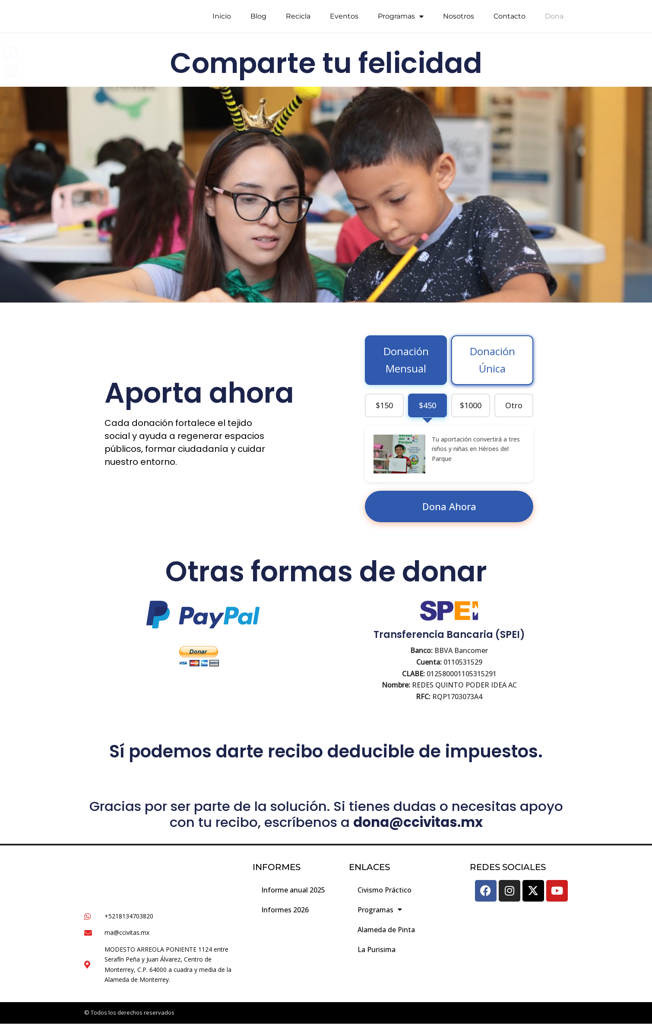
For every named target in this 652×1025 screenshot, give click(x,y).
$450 (427, 405)
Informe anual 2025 (293, 890)
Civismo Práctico (384, 890)
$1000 (470, 405)
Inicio (221, 18)
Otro (513, 405)
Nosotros (458, 18)
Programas (401, 18)
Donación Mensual (406, 360)
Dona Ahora (449, 506)
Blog (258, 18)
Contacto (509, 18)
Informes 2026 (285, 910)
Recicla (298, 18)
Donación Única (492, 360)
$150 (384, 405)
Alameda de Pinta (386, 930)
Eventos (344, 18)
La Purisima (377, 950)
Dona (554, 18)
